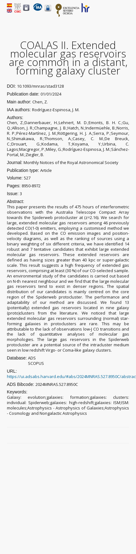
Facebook (104, 435)
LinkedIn (126, 435)
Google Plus (119, 435)
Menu (125, 13)
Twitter (111, 435)
